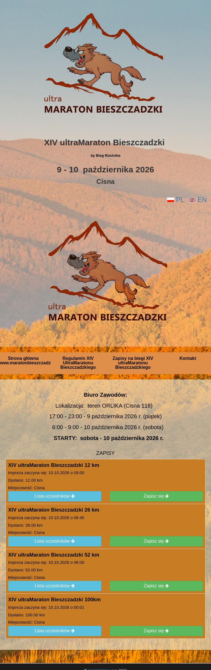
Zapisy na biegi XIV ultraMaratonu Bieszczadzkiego (132, 363)
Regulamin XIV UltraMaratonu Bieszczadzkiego (78, 363)
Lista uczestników (55, 496)
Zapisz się (156, 496)
